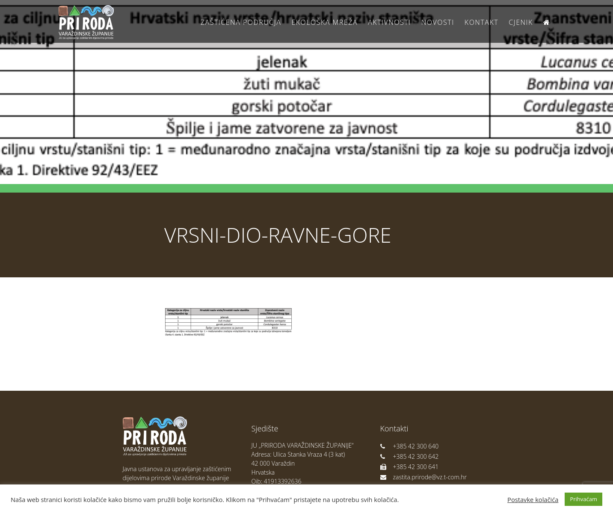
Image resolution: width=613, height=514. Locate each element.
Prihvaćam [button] (583, 499)
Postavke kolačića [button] (532, 499)
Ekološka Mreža (324, 22)
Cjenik (521, 22)
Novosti (437, 22)
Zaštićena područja (241, 22)
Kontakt (481, 22)
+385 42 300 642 (409, 456)
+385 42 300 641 (409, 467)
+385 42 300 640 (409, 446)
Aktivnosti (389, 22)
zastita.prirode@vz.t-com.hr (423, 477)
